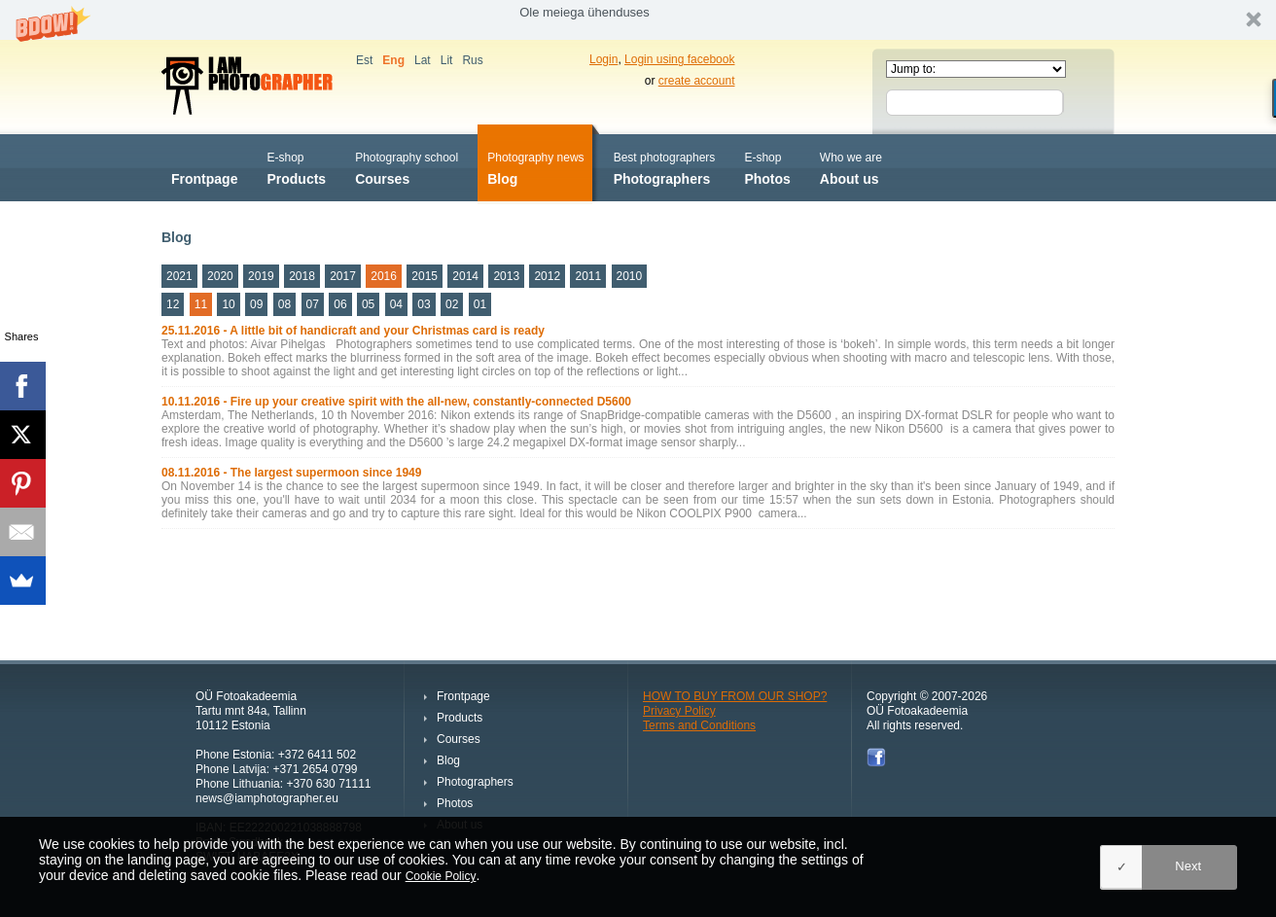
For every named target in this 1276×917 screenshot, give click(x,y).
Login (603, 59)
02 (451, 304)
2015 (424, 276)
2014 (465, 276)
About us (851, 167)
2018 (302, 276)
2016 (384, 276)
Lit (447, 60)
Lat (422, 60)
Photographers (665, 167)
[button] (638, 20)
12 (172, 304)
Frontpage (204, 167)
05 (368, 304)
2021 (179, 276)
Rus (472, 60)
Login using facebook (679, 59)
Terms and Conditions (699, 725)
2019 (261, 276)
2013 (506, 276)
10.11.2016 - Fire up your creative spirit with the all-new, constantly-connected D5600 (396, 401)
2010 (630, 276)
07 (312, 304)
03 (423, 304)
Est (364, 60)
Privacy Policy (679, 711)
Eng (393, 60)
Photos (767, 167)
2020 (220, 276)
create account (696, 81)
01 (480, 304)
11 (201, 304)
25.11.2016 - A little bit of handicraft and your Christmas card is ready (353, 330)
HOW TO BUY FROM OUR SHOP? (735, 696)
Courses (406, 167)
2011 (588, 276)
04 (396, 304)
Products (296, 167)
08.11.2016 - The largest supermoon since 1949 (291, 472)
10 (228, 304)
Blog (535, 167)
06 (340, 304)
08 (284, 304)
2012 (547, 276)
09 (256, 304)
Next (1188, 866)
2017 (343, 276)
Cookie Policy (441, 876)
